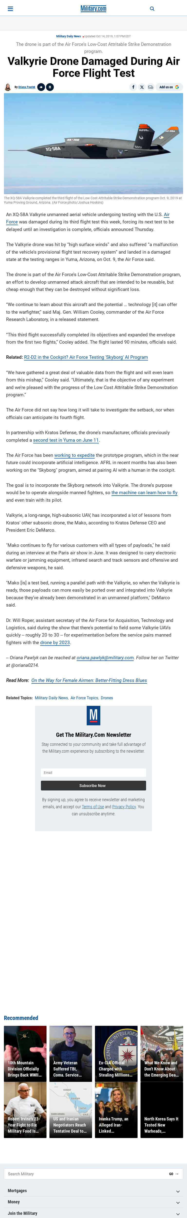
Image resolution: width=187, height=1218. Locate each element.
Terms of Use (93, 806)
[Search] (151, 9)
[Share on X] (142, 87)
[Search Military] (84, 1174)
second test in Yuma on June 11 (66, 439)
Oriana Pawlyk (26, 87)
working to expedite (74, 455)
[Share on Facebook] (133, 87)
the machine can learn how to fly (145, 492)
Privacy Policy (124, 806)
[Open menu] (10, 9)
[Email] (151, 87)
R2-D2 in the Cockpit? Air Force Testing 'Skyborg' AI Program (86, 357)
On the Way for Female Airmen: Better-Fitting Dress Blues (89, 680)
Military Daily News (68, 36)
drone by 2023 (55, 642)
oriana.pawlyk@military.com (105, 657)
